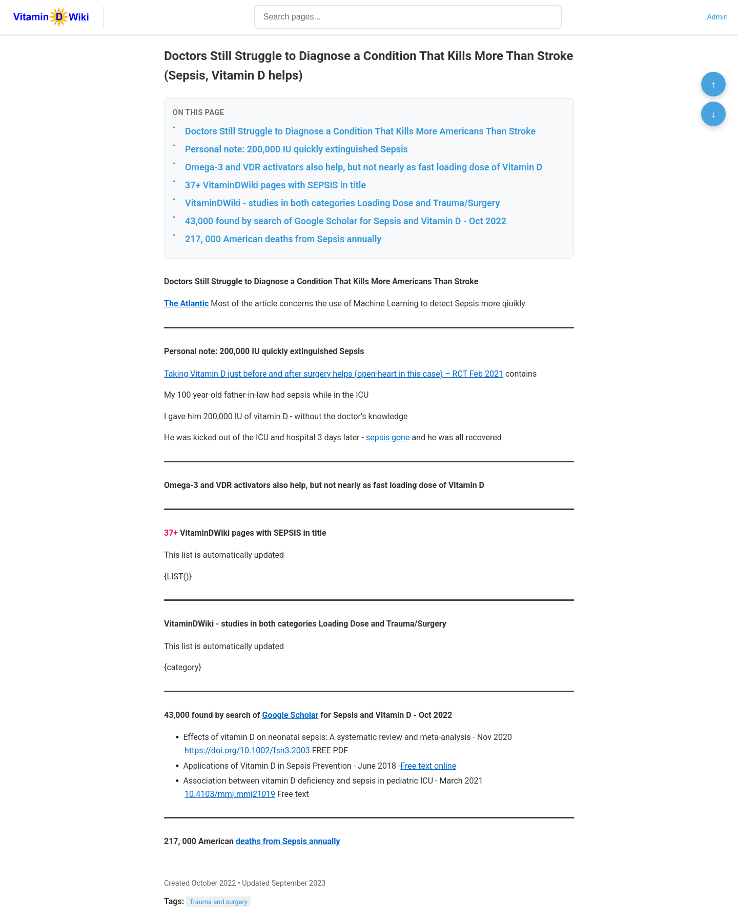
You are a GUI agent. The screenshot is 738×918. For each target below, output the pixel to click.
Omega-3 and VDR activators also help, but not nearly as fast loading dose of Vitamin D (363, 167)
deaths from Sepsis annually (288, 841)
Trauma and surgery (219, 902)
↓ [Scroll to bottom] (713, 114)
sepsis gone (388, 437)
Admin (717, 17)
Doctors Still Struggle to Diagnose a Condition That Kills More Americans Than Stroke (360, 131)
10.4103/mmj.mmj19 (229, 794)
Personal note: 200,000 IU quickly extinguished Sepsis (296, 149)
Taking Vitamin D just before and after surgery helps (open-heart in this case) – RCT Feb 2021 (333, 374)
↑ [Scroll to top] (713, 84)
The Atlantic (186, 303)
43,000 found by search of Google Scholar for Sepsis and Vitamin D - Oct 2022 (345, 221)
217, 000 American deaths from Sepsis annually (283, 238)
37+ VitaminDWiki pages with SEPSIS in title (275, 185)
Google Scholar (290, 715)
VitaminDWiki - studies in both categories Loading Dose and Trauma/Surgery (342, 203)
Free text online (428, 766)
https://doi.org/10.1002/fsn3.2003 (247, 750)
